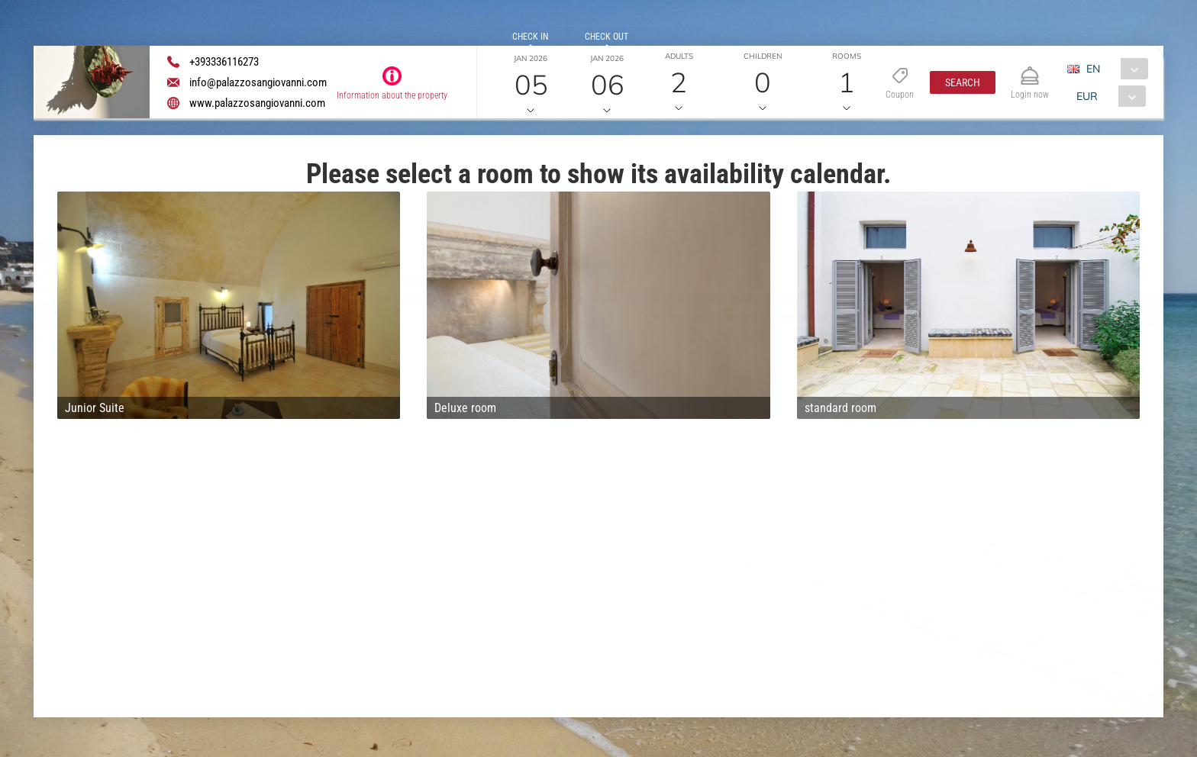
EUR (1087, 96)
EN (1093, 69)
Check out (606, 36)
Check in (530, 36)
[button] (962, 82)
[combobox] (1113, 69)
